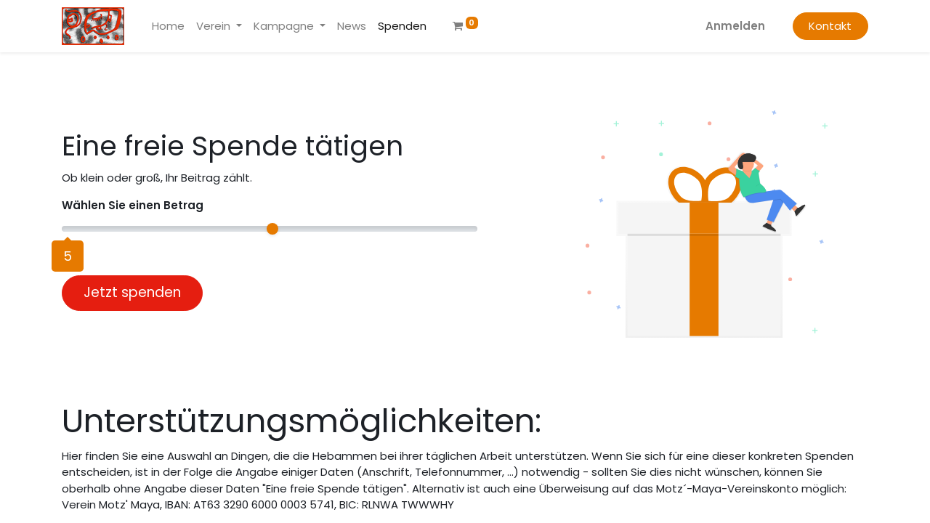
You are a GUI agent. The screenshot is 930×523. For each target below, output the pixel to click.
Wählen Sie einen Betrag (132, 205)
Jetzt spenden (132, 292)
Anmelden (735, 25)
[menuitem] (168, 26)
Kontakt (830, 25)
